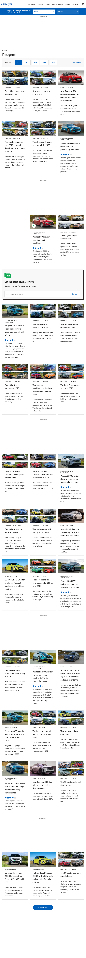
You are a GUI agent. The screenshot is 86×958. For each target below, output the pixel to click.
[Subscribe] (42, 294)
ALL (18, 62)
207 (53, 62)
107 (26, 62)
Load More (43, 908)
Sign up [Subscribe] (74, 294)
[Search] (83, 4)
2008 (44, 62)
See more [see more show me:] (76, 62)
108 (35, 62)
